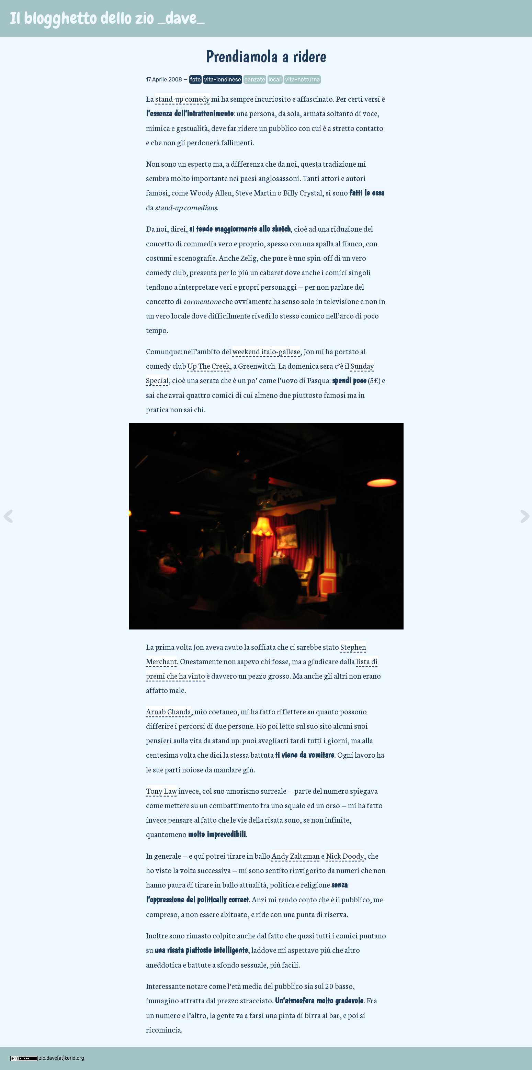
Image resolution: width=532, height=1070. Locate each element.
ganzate (255, 79)
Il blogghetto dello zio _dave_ (107, 18)
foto (195, 79)
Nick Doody (345, 855)
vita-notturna (302, 79)
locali (275, 79)
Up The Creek (209, 365)
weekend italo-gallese (266, 351)
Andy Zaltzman (296, 855)
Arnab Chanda (168, 711)
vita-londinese (222, 79)
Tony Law (161, 790)
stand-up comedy (182, 98)
